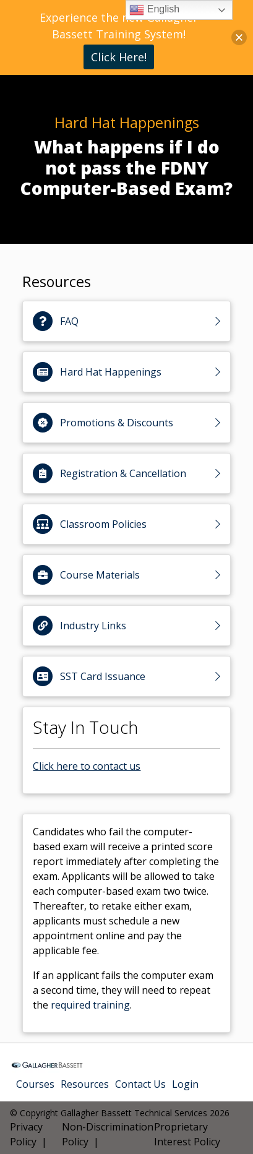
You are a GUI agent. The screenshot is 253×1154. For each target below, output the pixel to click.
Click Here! (119, 57)
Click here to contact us (86, 766)
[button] (239, 37)
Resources (85, 1084)
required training (90, 1005)
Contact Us (140, 1084)
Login (185, 1084)
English (154, 9)
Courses (35, 1084)
